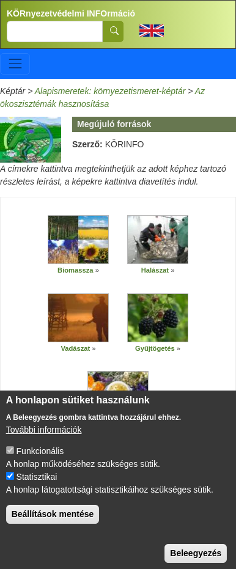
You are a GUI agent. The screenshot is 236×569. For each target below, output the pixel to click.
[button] (78, 239)
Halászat (155, 270)
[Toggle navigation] (15, 64)
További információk (44, 442)
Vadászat (75, 348)
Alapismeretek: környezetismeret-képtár (110, 91)
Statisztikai (37, 489)
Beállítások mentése (53, 527)
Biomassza (75, 270)
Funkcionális (40, 464)
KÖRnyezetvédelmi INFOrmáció (71, 13)
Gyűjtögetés (155, 348)
